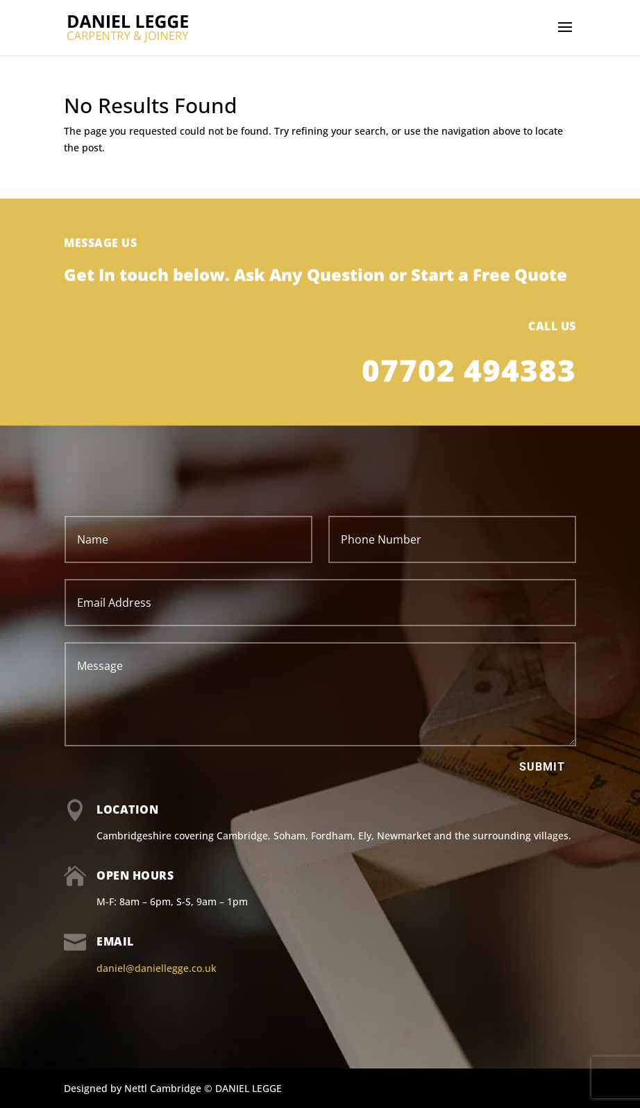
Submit (542, 766)
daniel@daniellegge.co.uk (156, 968)
